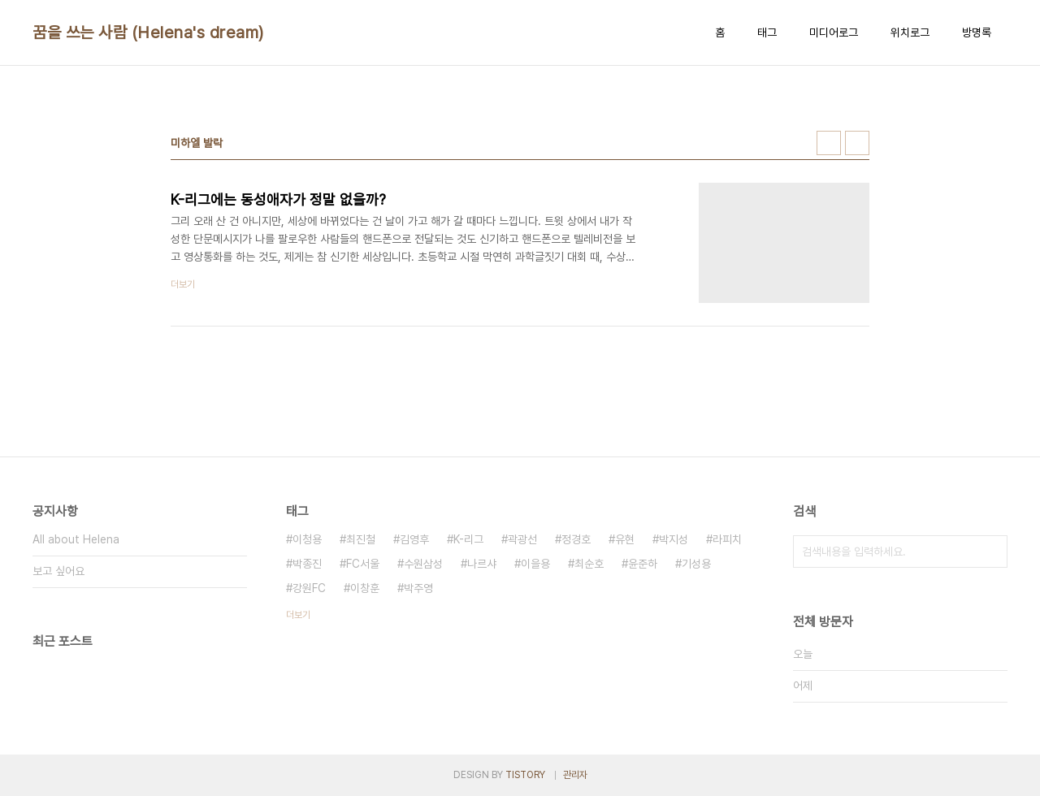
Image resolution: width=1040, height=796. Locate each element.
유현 (625, 539)
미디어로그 (833, 32)
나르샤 (481, 563)
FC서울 (362, 563)
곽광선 (522, 539)
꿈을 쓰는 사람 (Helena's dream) (148, 32)
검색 (991, 551)
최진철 (360, 539)
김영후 (414, 539)
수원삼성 (423, 563)
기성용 (696, 563)
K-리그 (468, 539)
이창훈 (364, 588)
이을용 (535, 563)
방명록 (976, 32)
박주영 (418, 588)
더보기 (298, 615)
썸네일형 (829, 143)
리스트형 (857, 143)
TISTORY (525, 775)
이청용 (307, 539)
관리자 (575, 775)
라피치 (727, 539)
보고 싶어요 (58, 571)
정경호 (576, 539)
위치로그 (910, 32)
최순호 (589, 563)
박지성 (673, 539)
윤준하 (642, 563)
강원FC (309, 588)
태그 (767, 32)
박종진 (307, 563)
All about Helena (75, 539)
